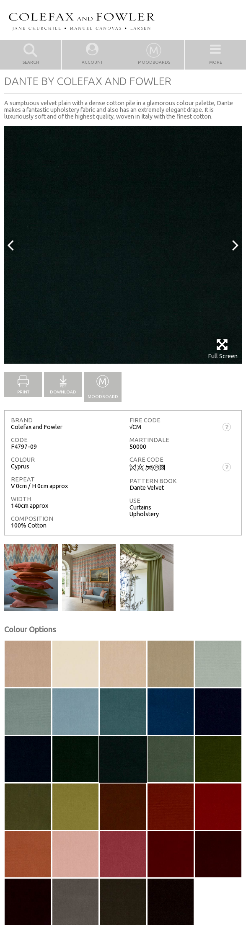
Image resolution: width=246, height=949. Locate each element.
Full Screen (223, 348)
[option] (123, 245)
